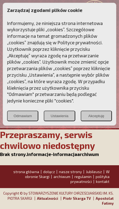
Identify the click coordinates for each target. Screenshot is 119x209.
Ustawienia (59, 116)
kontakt (102, 181)
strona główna (26, 171)
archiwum (62, 176)
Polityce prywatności (80, 42)
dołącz (49, 171)
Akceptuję (96, 116)
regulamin (83, 176)
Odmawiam (23, 116)
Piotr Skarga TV (77, 198)
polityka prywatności (89, 179)
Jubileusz (94, 171)
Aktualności (47, 198)
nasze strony (70, 171)
